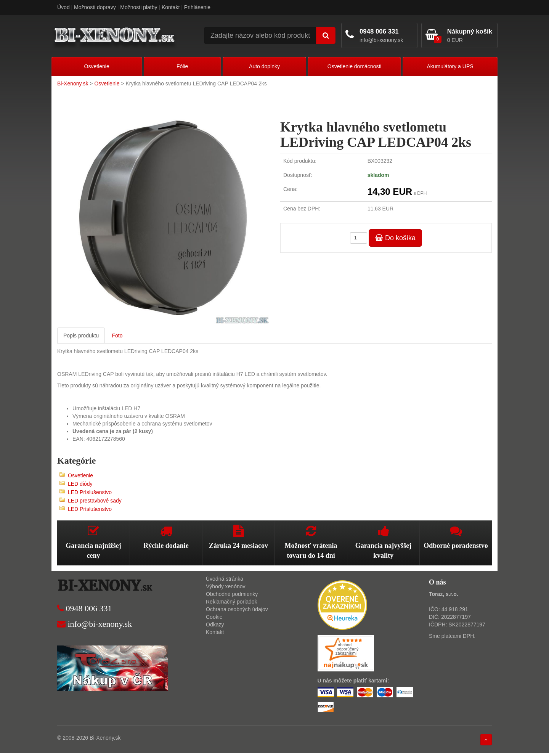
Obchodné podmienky (232, 594)
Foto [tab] (117, 335)
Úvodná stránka (224, 579)
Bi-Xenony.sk (72, 83)
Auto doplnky (264, 66)
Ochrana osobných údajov (237, 609)
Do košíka (395, 238)
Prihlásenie (197, 7)
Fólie (182, 66)
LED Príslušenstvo (90, 492)
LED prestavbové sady (95, 501)
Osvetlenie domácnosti (354, 66)
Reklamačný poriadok (231, 602)
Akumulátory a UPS (450, 66)
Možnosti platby (138, 7)
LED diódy (80, 484)
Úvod (63, 7)
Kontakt (171, 7)
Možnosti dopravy (95, 7)
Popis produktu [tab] (81, 335)
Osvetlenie (96, 66)
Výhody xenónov (226, 586)
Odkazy (215, 624)
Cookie (214, 617)
